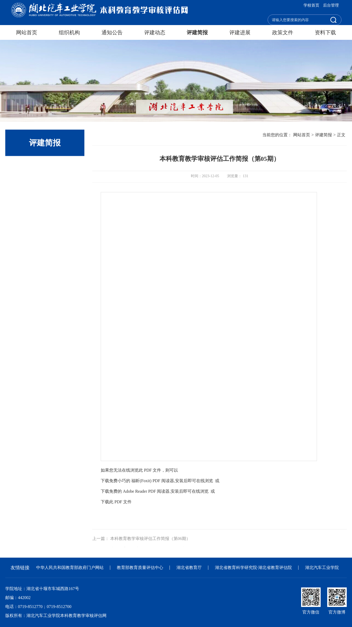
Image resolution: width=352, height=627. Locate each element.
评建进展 (239, 32)
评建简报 (197, 32)
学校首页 (311, 5)
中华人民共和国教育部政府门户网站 (70, 567)
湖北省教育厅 (189, 567)
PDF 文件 (123, 513)
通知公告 (112, 32)
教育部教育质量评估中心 (140, 567)
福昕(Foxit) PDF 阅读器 (152, 492)
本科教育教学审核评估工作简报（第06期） (150, 545)
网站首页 (26, 32)
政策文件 (282, 32)
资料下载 (325, 32)
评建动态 (154, 32)
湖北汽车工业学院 (322, 567)
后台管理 (331, 5)
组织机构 (69, 32)
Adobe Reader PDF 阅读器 (146, 503)
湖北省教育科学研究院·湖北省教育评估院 (253, 567)
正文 (341, 135)
